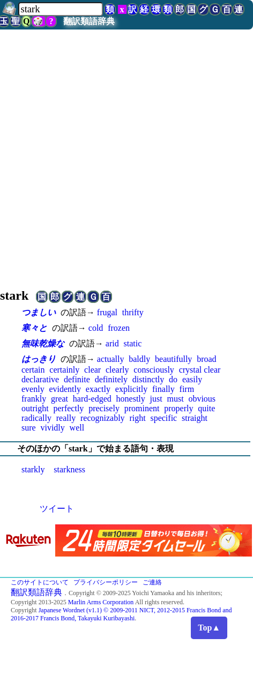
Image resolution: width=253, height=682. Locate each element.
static (132, 343)
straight (194, 417)
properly (178, 408)
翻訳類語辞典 (89, 21)
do (173, 379)
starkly (33, 469)
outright (35, 408)
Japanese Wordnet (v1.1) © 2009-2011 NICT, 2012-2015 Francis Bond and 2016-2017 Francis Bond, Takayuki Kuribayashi (121, 614)
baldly (139, 359)
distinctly (148, 379)
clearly (117, 369)
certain (33, 369)
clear (92, 369)
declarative (40, 379)
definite (77, 379)
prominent (142, 408)
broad (206, 359)
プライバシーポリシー (105, 582)
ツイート (57, 508)
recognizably (102, 417)
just (156, 398)
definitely (111, 379)
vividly (52, 427)
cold (95, 327)
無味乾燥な (42, 343)
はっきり (38, 359)
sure (28, 427)
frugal (107, 312)
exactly (98, 389)
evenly (32, 389)
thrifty (133, 312)
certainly (64, 369)
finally (163, 389)
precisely (104, 408)
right (137, 417)
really (66, 417)
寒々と (34, 327)
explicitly (131, 389)
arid (112, 343)
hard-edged (92, 398)
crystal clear (200, 369)
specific (163, 417)
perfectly (68, 408)
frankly (33, 398)
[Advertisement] (100, 157)
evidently (65, 389)
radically (36, 417)
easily (192, 379)
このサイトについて (40, 582)
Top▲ (209, 627)
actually (110, 359)
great (59, 398)
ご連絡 (152, 582)
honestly (130, 398)
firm (187, 389)
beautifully (173, 359)
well (77, 427)
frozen (119, 327)
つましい (38, 312)
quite (206, 408)
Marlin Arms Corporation (101, 602)
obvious (201, 398)
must (175, 398)
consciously (153, 369)
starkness (69, 469)
